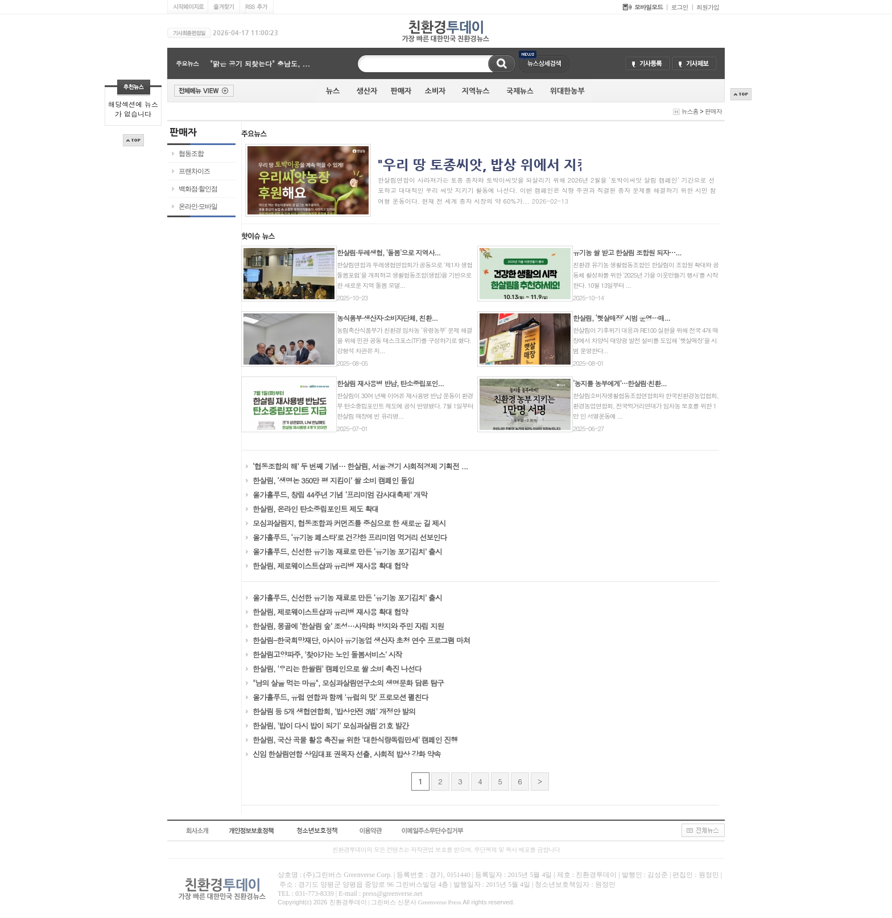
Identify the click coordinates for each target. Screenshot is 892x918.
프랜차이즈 (194, 171)
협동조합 (191, 154)
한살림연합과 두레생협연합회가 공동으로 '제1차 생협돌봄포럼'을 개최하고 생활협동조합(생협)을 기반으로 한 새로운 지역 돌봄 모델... (404, 275)
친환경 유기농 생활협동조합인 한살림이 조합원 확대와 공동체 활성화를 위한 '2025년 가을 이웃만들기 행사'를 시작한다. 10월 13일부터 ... (645, 275)
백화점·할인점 (198, 189)
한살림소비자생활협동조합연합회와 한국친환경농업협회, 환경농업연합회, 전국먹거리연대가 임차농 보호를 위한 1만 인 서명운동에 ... (645, 405)
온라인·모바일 (198, 206)
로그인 (679, 7)
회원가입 (707, 7)
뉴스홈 (689, 111)
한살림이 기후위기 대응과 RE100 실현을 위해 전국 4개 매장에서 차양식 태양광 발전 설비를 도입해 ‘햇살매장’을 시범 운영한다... (645, 340)
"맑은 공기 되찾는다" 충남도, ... (260, 63)
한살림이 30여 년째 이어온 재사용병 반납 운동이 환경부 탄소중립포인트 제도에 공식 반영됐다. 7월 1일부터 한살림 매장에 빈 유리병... (405, 405)
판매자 (713, 111)
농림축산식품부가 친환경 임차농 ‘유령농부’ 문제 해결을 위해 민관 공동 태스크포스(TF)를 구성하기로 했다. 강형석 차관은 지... (404, 340)
